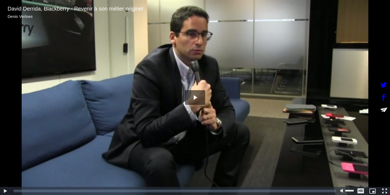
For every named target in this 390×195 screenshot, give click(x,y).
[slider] (175, 191)
